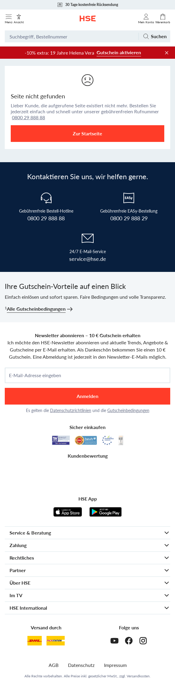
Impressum (115, 665)
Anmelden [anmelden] (87, 396)
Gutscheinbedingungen (128, 410)
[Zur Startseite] (87, 18)
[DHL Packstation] (56, 640)
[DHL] (34, 640)
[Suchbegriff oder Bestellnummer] (71, 36)
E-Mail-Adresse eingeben (35, 375)
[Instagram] (143, 640)
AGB (53, 665)
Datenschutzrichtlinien (70, 410)
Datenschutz (81, 665)
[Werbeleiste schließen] (166, 52)
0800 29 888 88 (28, 117)
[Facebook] (129, 640)
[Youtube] (114, 640)
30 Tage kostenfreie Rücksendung (87, 5)
